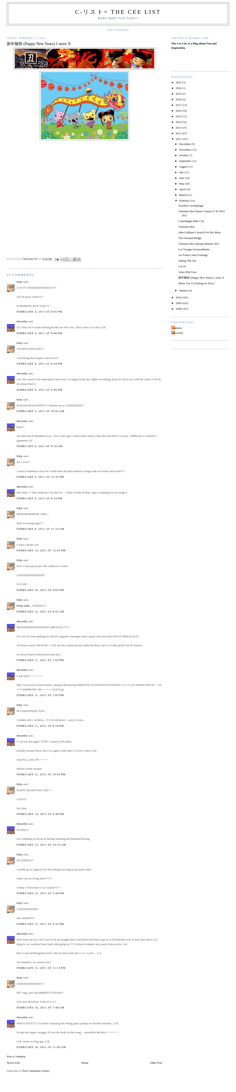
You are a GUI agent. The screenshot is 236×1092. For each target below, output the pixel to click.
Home (84, 1062)
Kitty (19, 281)
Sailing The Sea (187, 260)
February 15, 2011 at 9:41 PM (40, 923)
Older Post (156, 1062)
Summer (177, 328)
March (183, 195)
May (182, 183)
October (184, 155)
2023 (179, 93)
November (185, 149)
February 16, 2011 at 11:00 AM (41, 1047)
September (185, 161)
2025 (179, 82)
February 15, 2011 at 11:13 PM (41, 967)
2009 (179, 303)
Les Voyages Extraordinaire (194, 249)
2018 (179, 99)
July (181, 172)
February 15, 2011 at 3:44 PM (40, 893)
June (182, 178)
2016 (179, 110)
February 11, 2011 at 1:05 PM (40, 695)
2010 (179, 297)
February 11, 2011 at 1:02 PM (40, 660)
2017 (179, 105)
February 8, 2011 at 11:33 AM (40, 528)
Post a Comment (16, 1056)
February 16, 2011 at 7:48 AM (40, 1007)
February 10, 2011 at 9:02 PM (40, 590)
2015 (179, 116)
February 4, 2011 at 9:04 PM (39, 363)
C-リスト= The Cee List (118, 12)
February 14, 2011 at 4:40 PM (40, 814)
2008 (179, 308)
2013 (179, 127)
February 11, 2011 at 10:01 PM (41, 774)
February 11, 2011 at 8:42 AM (40, 611)
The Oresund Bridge (189, 238)
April (182, 189)
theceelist (22, 321)
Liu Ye (182, 266)
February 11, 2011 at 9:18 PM (40, 725)
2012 (179, 133)
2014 (179, 122)
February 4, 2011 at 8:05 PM (39, 311)
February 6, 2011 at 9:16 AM (39, 446)
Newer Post (13, 1062)
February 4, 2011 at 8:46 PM (39, 333)
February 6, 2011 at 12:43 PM (40, 476)
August (183, 166)
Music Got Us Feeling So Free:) (196, 283)
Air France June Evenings (193, 255)
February (184, 200)
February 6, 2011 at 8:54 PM (39, 498)
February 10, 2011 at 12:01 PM (41, 550)
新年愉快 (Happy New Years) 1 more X (201, 277)
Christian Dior (186, 226)
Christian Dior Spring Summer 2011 (198, 243)
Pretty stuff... (24, 605)
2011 (179, 139)
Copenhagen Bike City (191, 221)
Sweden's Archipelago (190, 205)
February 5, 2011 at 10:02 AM (40, 411)
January (184, 290)
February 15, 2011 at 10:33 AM (41, 844)
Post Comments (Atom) (35, 1070)
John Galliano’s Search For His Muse (199, 232)
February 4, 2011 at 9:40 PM (39, 389)
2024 (179, 88)
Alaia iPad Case (187, 272)
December (185, 144)
